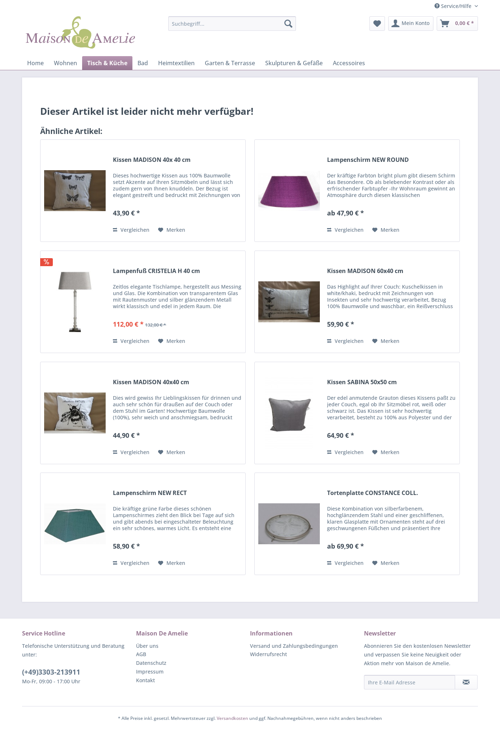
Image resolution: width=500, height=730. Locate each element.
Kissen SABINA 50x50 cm (362, 382)
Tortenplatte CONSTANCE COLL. (372, 493)
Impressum (150, 671)
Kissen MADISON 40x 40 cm (152, 160)
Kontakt (145, 680)
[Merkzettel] (377, 23)
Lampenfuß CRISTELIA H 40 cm (156, 271)
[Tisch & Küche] (107, 63)
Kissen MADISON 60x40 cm (365, 271)
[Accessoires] (349, 63)
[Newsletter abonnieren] (466, 682)
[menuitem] (232, 23)
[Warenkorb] (457, 23)
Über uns (147, 645)
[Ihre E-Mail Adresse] (409, 682)
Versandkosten (232, 718)
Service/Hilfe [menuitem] (454, 6)
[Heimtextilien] (176, 63)
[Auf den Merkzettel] (171, 230)
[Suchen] (288, 23)
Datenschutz (151, 662)
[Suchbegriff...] (232, 23)
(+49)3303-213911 (51, 672)
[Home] (35, 63)
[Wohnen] (65, 63)
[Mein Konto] (410, 23)
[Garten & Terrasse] (230, 63)
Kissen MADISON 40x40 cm (151, 382)
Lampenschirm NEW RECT (150, 493)
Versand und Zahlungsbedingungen (294, 645)
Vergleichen (131, 229)
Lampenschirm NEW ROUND (368, 160)
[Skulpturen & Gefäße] (294, 63)
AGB (141, 654)
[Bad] (142, 63)
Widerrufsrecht (268, 654)
